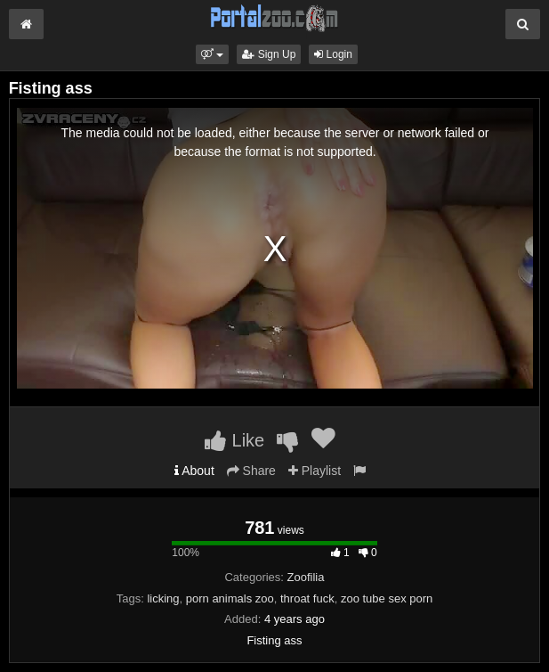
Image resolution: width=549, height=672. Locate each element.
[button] (212, 54)
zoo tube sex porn (386, 598)
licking (163, 598)
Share (251, 470)
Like (234, 440)
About (194, 470)
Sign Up (268, 54)
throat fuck (307, 598)
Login (333, 54)
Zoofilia (306, 577)
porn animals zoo (230, 598)
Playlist (314, 470)
